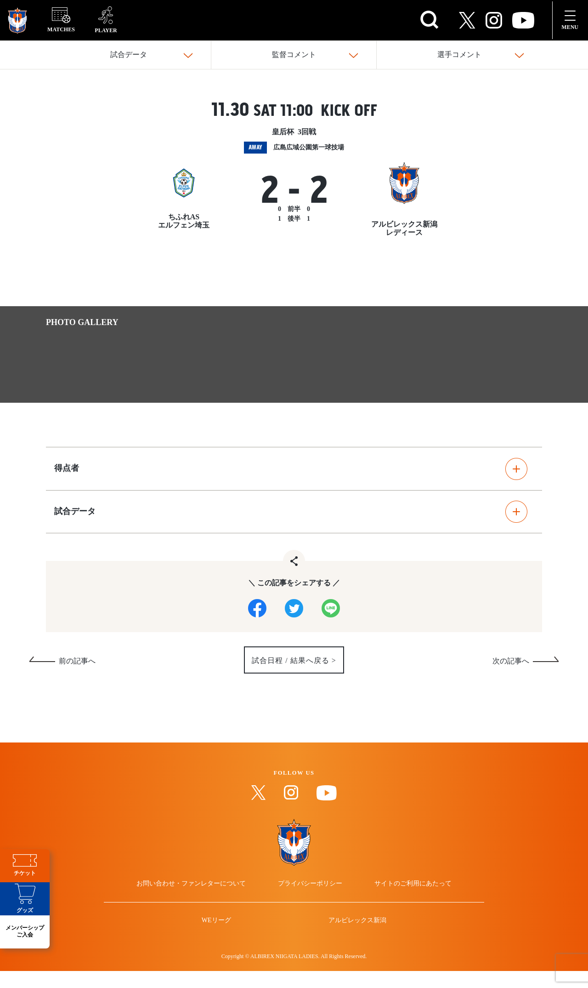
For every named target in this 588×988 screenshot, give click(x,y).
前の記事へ (77, 665)
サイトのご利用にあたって (405, 893)
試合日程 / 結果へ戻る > (294, 664)
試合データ (128, 55)
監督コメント (294, 55)
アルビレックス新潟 (352, 938)
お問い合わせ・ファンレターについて (199, 893)
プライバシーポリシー (310, 893)
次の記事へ (510, 665)
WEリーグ (222, 938)
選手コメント (459, 55)
